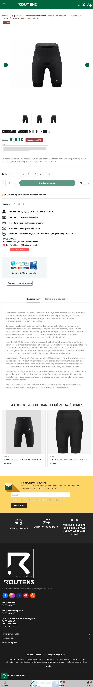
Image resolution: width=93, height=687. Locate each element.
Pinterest (23, 204)
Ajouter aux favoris (81, 183)
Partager (14, 204)
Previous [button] (6, 65)
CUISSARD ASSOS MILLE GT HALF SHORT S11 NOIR (23, 460)
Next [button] (87, 65)
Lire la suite (46, 666)
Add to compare (88, 183)
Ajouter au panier (47, 183)
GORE (52, 456)
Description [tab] (33, 299)
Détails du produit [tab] (55, 299)
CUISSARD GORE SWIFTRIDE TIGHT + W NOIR (69, 460)
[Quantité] (9, 183)
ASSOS (6, 456)
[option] (46, 65)
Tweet (19, 204)
